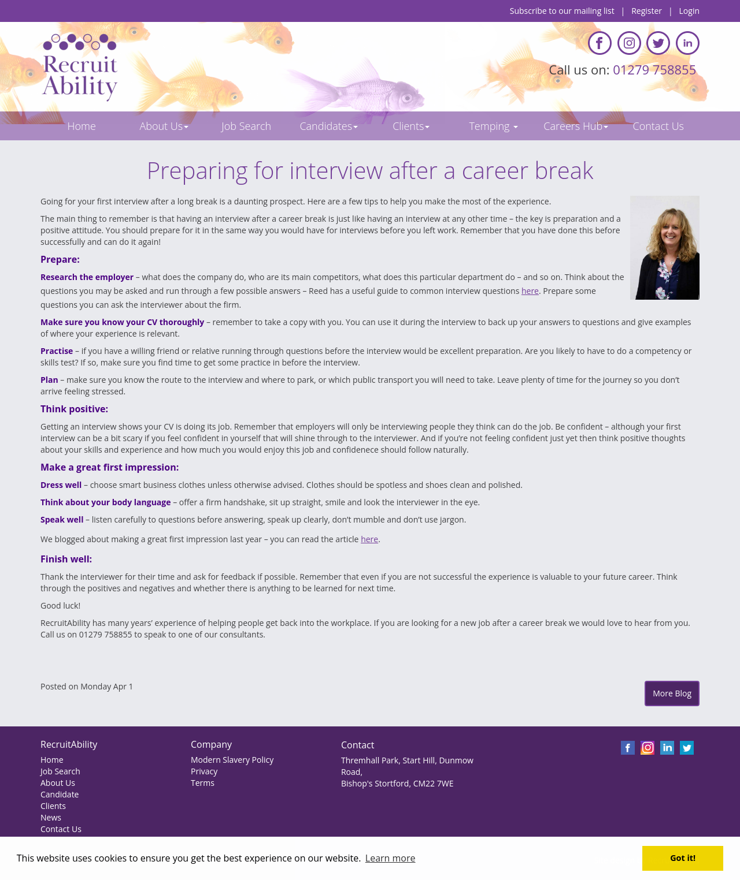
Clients (53, 805)
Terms (202, 782)
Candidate (59, 794)
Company (211, 744)
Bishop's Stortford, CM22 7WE (397, 783)
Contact (357, 745)
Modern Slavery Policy (232, 759)
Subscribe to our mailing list (562, 10)
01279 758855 (656, 69)
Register (646, 10)
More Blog (672, 693)
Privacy (204, 771)
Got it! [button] (682, 857)
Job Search (60, 771)
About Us (57, 782)
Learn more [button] (390, 858)
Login (689, 10)
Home (52, 759)
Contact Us (61, 828)
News (50, 817)
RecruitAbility (68, 744)
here (530, 290)
